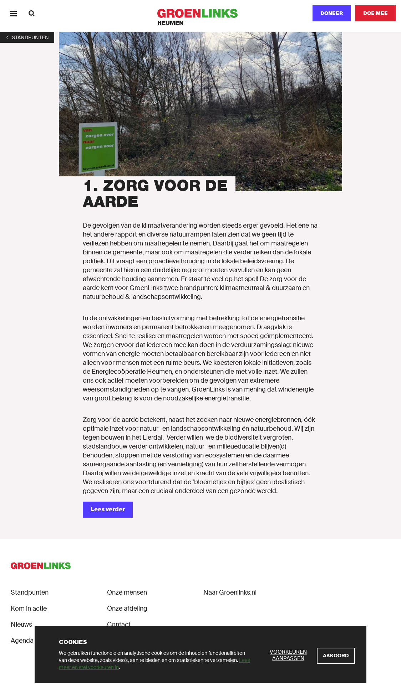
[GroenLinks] (200, 13)
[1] (27, 37)
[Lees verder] (108, 510)
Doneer (331, 13)
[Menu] (13, 13)
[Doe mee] (375, 13)
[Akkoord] (336, 656)
